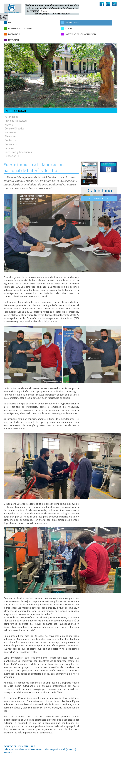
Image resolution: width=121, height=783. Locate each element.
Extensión (11, 39)
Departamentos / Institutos (20, 28)
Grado (66, 28)
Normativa (10, 131)
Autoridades (11, 115)
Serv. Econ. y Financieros (18, 150)
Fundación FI (12, 154)
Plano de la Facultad (16, 119)
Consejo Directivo (14, 127)
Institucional (70, 22)
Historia (9, 123)
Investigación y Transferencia (78, 33)
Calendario (100, 189)
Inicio (9, 22)
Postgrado (12, 33)
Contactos (10, 139)
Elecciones (11, 135)
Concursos (11, 142)
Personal (9, 146)
